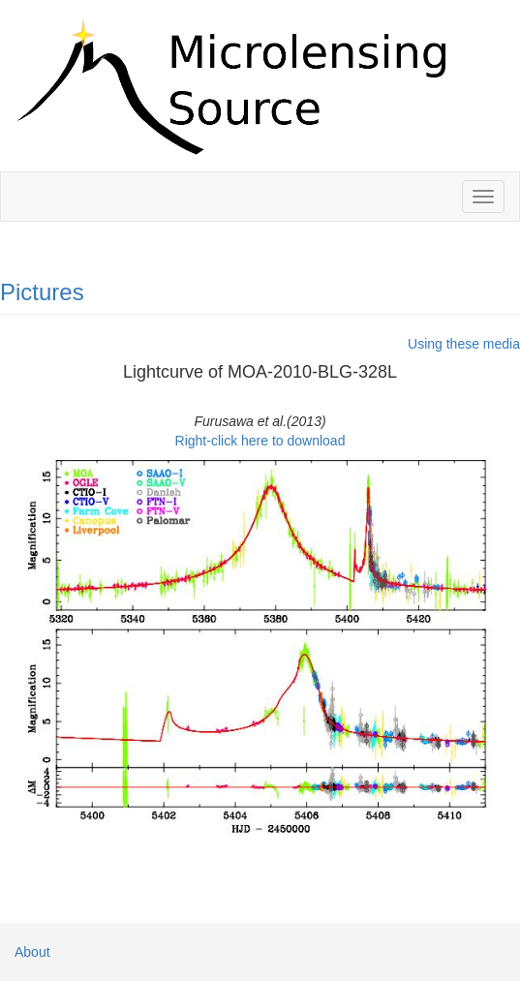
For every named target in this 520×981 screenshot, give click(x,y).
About (32, 952)
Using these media (464, 344)
